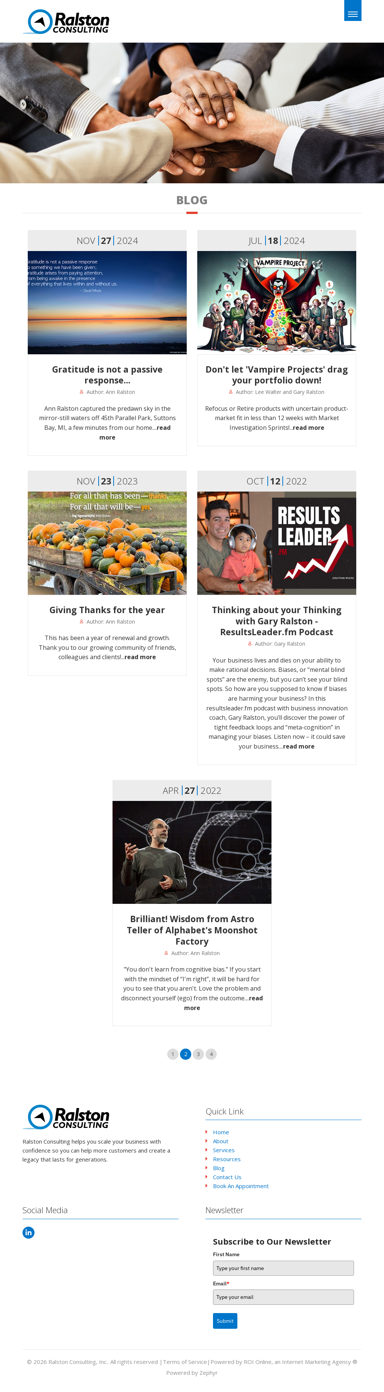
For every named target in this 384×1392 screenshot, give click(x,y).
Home (221, 1132)
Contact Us (227, 1177)
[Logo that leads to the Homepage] (66, 1117)
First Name (226, 1254)
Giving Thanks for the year (107, 610)
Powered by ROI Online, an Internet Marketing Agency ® (283, 1361)
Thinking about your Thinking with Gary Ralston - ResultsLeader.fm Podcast (277, 621)
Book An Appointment (241, 1186)
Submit (225, 1321)
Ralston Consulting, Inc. (78, 1361)
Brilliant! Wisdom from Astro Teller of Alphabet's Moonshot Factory (192, 930)
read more (308, 427)
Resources (227, 1159)
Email (221, 1283)
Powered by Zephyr (192, 1372)
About (220, 1141)
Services (224, 1150)
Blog (219, 1168)
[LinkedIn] (28, 1233)
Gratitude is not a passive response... (107, 374)
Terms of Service (185, 1361)
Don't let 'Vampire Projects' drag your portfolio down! (277, 374)
